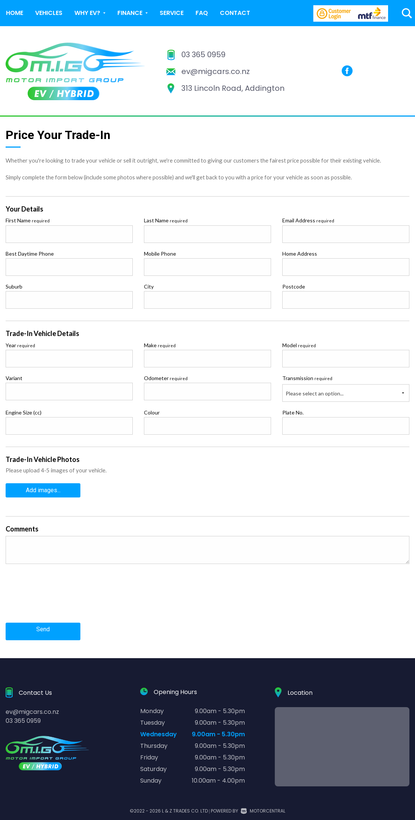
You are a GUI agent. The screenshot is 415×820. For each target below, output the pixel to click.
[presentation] (62, 596)
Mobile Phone (160, 253)
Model (299, 345)
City (149, 286)
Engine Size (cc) (24, 412)
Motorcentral (263, 805)
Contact (235, 13)
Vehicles (48, 13)
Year (20, 345)
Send (43, 626)
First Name (28, 220)
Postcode (293, 286)
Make (160, 345)
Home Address (299, 253)
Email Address (308, 220)
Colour (152, 412)
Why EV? (89, 13)
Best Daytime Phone (30, 253)
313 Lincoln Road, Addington (233, 88)
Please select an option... (315, 393)
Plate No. (293, 412)
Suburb (14, 286)
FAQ (202, 13)
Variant (14, 378)
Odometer (166, 378)
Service (172, 13)
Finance (132, 13)
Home (14, 13)
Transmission (307, 378)
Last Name (166, 220)
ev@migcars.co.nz (215, 71)
